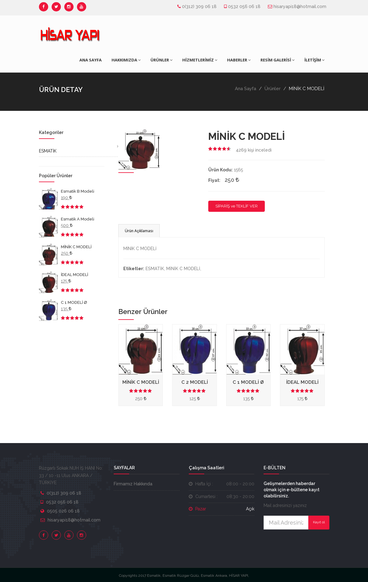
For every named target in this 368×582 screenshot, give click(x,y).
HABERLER (239, 60)
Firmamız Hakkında (133, 483)
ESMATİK (48, 151)
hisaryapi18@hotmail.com (299, 6)
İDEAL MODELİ (74, 274)
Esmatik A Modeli (77, 219)
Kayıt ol (319, 522)
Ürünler (272, 88)
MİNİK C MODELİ (76, 247)
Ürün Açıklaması (139, 230)
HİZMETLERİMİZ (199, 60)
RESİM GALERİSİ (277, 60)
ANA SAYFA (90, 60)
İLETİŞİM (314, 60)
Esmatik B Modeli (77, 191)
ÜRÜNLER (161, 60)
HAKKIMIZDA (126, 60)
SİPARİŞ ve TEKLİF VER (236, 206)
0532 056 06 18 (244, 6)
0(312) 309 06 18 (199, 6)
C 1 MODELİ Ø (74, 302)
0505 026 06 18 (63, 511)
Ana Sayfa (245, 88)
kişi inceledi (254, 150)
